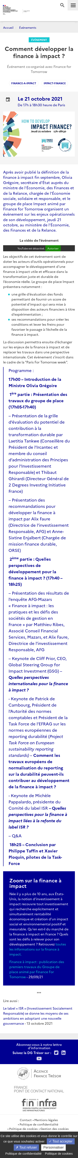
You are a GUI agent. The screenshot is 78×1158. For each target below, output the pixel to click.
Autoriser (53, 248)
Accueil (8, 27)
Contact (26, 1120)
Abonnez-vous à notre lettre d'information (39, 1046)
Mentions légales (46, 1120)
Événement (39, 39)
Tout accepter (60, 1141)
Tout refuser (26, 1147)
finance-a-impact (23, 83)
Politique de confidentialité (39, 1124)
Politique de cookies (23, 1129)
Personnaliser (53, 1147)
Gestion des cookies (54, 1129)
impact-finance (55, 83)
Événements (27, 27)
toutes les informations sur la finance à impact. (37, 949)
